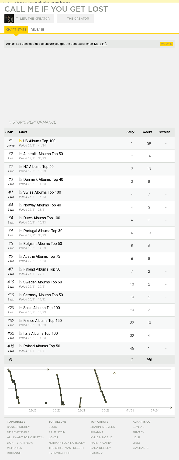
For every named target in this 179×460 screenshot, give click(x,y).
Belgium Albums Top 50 (42, 243)
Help (136, 437)
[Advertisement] (64, 84)
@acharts (140, 448)
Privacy (138, 432)
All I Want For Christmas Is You (31, 437)
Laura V (96, 453)
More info (100, 43)
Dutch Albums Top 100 (41, 218)
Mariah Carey (101, 443)
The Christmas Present (66, 448)
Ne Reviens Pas (18, 432)
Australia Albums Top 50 (43, 154)
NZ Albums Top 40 (38, 166)
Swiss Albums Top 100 (42, 192)
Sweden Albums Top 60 (42, 282)
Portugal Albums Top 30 (42, 231)
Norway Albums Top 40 (42, 205)
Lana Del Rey (100, 448)
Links (137, 443)
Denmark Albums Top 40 (43, 179)
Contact (139, 427)
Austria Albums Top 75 (41, 256)
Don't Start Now (20, 443)
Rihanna (96, 432)
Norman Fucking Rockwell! (70, 443)
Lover (53, 437)
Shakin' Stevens (102, 427)
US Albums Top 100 (39, 141)
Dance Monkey (18, 427)
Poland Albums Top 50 (41, 346)
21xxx (53, 427)
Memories (14, 448)
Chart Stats (16, 29)
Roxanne (14, 453)
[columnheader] (10, 132)
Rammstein (57, 432)
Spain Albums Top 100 (41, 308)
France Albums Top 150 (42, 320)
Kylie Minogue (101, 437)
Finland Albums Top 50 (41, 269)
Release (37, 29)
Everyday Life (59, 453)
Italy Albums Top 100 (40, 333)
